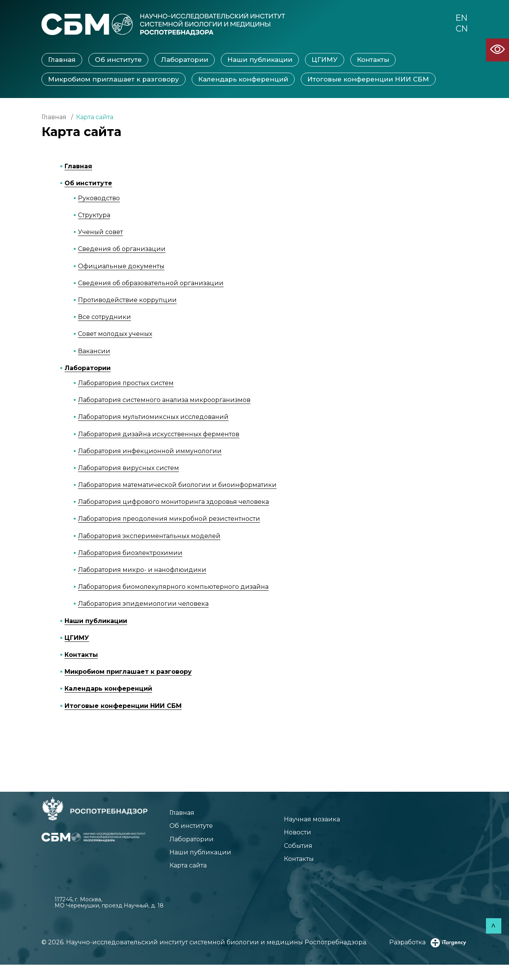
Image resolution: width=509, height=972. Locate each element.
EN (460, 19)
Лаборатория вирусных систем (128, 468)
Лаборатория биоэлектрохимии (130, 553)
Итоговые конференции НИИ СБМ (368, 79)
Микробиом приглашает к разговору (113, 79)
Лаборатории (184, 60)
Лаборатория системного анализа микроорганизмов (164, 400)
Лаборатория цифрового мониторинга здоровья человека (173, 502)
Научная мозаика (307, 821)
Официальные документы (121, 266)
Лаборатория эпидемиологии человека (143, 604)
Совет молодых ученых (115, 334)
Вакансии (94, 351)
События (290, 850)
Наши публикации (259, 60)
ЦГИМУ (325, 60)
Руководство (99, 199)
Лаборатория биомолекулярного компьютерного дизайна (173, 587)
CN (460, 31)
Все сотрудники (104, 317)
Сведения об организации (122, 249)
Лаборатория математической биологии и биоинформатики (177, 485)
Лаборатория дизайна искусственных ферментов (158, 434)
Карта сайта (191, 871)
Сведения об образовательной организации (151, 283)
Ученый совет (100, 232)
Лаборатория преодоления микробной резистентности (169, 519)
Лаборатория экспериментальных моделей (149, 536)
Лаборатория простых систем (126, 383)
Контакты (373, 60)
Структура (94, 215)
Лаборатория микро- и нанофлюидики (142, 570)
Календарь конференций (243, 79)
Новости (290, 835)
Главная (62, 60)
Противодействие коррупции (127, 300)
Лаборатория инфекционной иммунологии (150, 451)
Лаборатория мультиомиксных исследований (153, 417)
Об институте (118, 60)
